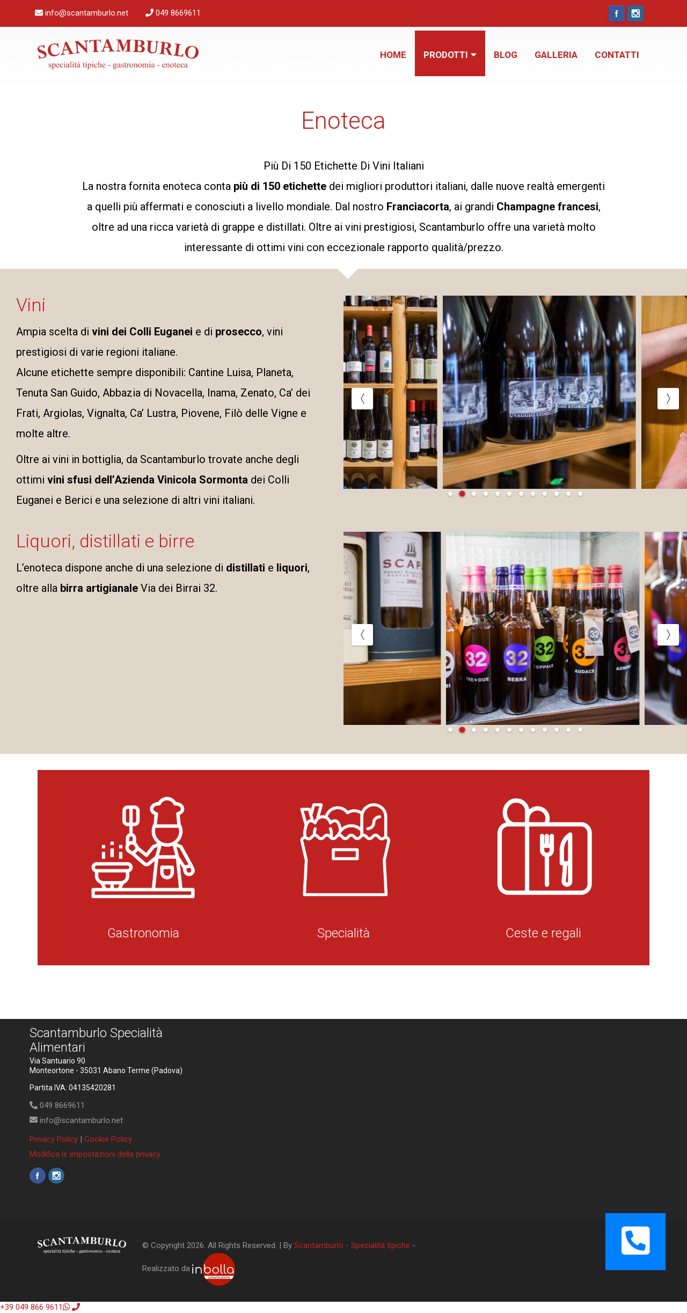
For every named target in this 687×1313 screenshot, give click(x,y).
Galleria (556, 54)
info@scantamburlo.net (76, 1120)
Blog (505, 54)
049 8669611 (57, 1105)
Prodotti (450, 54)
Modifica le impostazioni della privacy (95, 1154)
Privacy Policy (54, 1139)
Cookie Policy (108, 1139)
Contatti (617, 54)
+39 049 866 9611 (35, 1307)
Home (393, 54)
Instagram (635, 13)
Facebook (617, 13)
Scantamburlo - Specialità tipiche (352, 1245)
